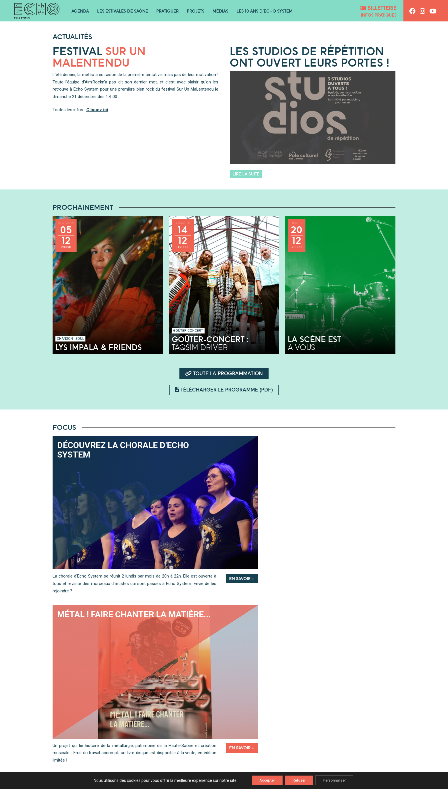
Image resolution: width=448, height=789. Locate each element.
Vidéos (301, 747)
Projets (195, 11)
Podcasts (146, 747)
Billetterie (378, 8)
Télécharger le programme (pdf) (224, 390)
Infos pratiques (379, 15)
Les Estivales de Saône (122, 11)
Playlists (224, 747)
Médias (220, 11)
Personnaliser (337, 780)
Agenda (80, 11)
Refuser (298, 780)
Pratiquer (167, 11)
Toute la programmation (224, 373)
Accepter (263, 780)
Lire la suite (246, 173)
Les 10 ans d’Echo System (265, 11)
